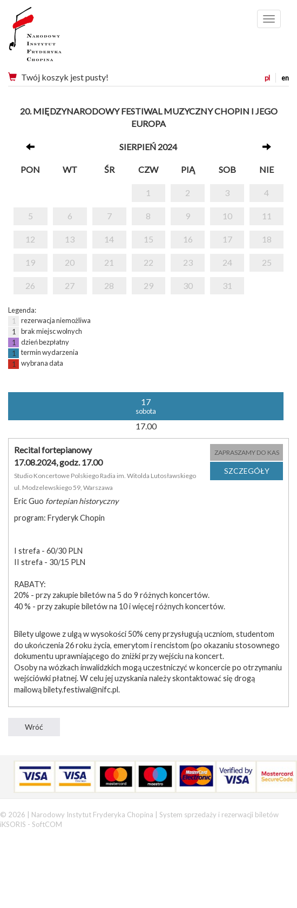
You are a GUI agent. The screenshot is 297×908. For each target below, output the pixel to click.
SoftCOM (47, 824)
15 (148, 239)
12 (30, 239)
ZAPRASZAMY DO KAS (246, 452)
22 (148, 262)
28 (109, 285)
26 (30, 285)
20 (70, 262)
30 (188, 285)
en (285, 77)
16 (188, 239)
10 (227, 216)
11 (267, 216)
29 (148, 285)
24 (227, 262)
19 (30, 262)
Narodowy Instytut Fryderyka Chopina (55, 37)
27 (70, 285)
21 (109, 262)
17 (227, 239)
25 (267, 262)
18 (267, 239)
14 (109, 239)
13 (70, 239)
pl (267, 77)
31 (227, 285)
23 (188, 262)
